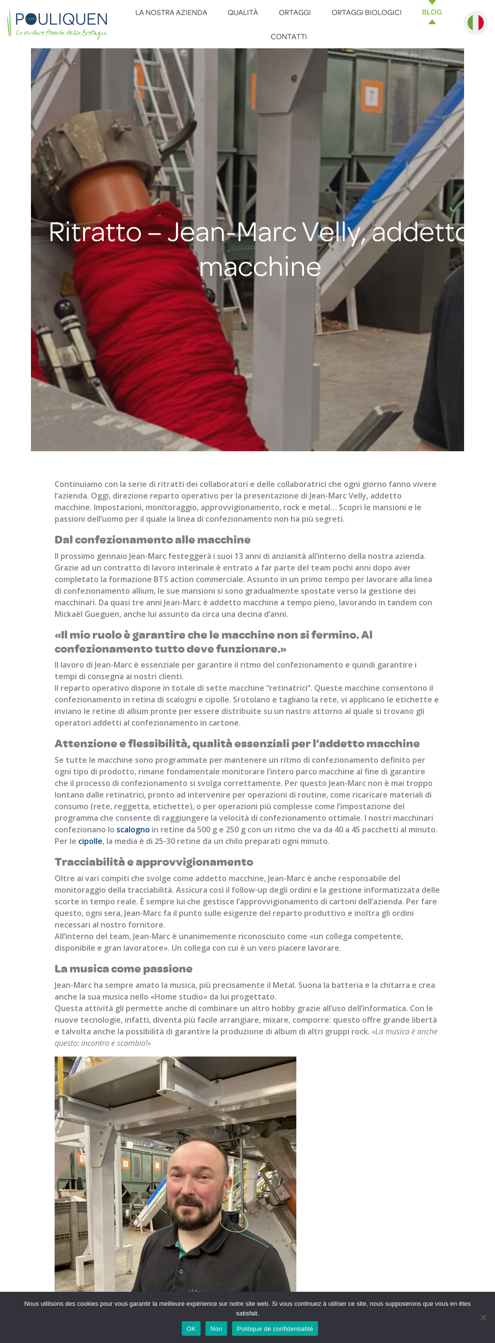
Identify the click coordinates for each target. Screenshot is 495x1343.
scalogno (133, 829)
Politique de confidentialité (275, 1328)
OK (191, 1328)
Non (216, 1328)
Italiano (475, 22)
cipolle (90, 841)
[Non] (483, 1317)
